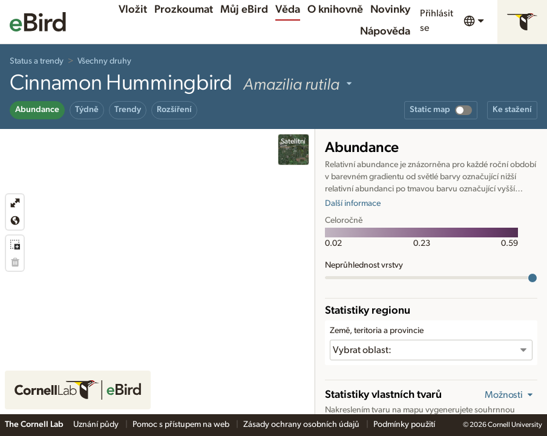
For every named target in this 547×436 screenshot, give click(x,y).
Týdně (87, 109)
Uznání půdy (96, 424)
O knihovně (335, 9)
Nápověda (385, 31)
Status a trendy (37, 61)
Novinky (390, 9)
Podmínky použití (404, 424)
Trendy (127, 109)
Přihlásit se (436, 20)
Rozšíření (174, 109)
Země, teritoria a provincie (377, 330)
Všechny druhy (104, 61)
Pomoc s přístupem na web (182, 424)
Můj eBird (244, 9)
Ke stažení (512, 109)
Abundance (37, 109)
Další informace (353, 203)
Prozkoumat (183, 9)
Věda (287, 9)
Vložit (133, 9)
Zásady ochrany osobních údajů (302, 424)
